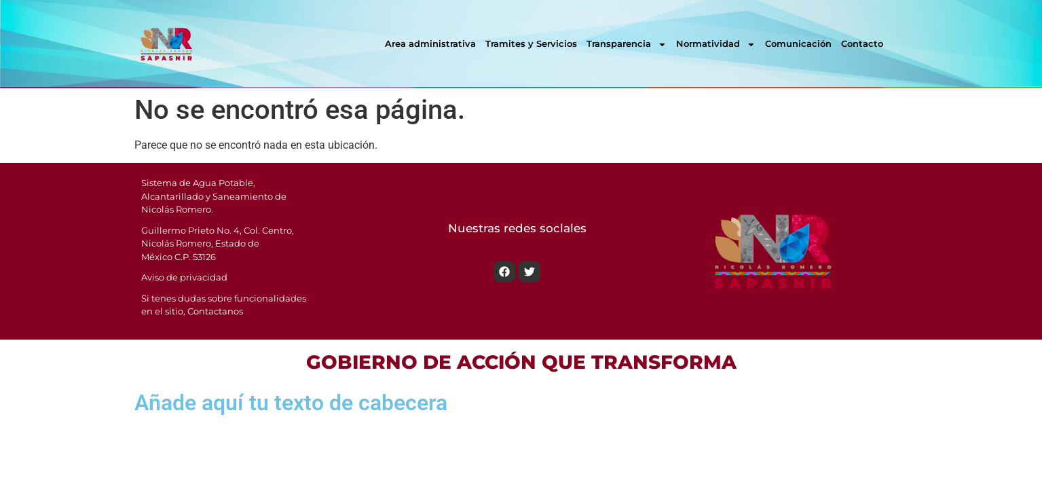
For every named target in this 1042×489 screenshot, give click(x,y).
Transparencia (627, 44)
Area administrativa (430, 43)
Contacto (862, 43)
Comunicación (798, 43)
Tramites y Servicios (531, 43)
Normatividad (716, 44)
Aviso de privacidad (184, 277)
